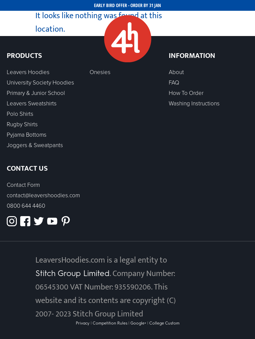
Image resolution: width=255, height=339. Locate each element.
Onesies (100, 72)
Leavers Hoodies (28, 72)
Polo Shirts (20, 113)
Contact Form (23, 185)
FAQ (174, 82)
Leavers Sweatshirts (32, 103)
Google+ (138, 323)
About (176, 72)
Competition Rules (110, 323)
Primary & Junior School (36, 93)
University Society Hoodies (40, 82)
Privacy (83, 323)
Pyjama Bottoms (26, 134)
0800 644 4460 (26, 205)
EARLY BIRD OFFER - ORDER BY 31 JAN (127, 5)
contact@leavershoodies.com (43, 195)
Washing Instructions (194, 103)
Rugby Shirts (22, 124)
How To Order (186, 93)
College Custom (164, 323)
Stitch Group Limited (72, 273)
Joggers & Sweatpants (35, 145)
